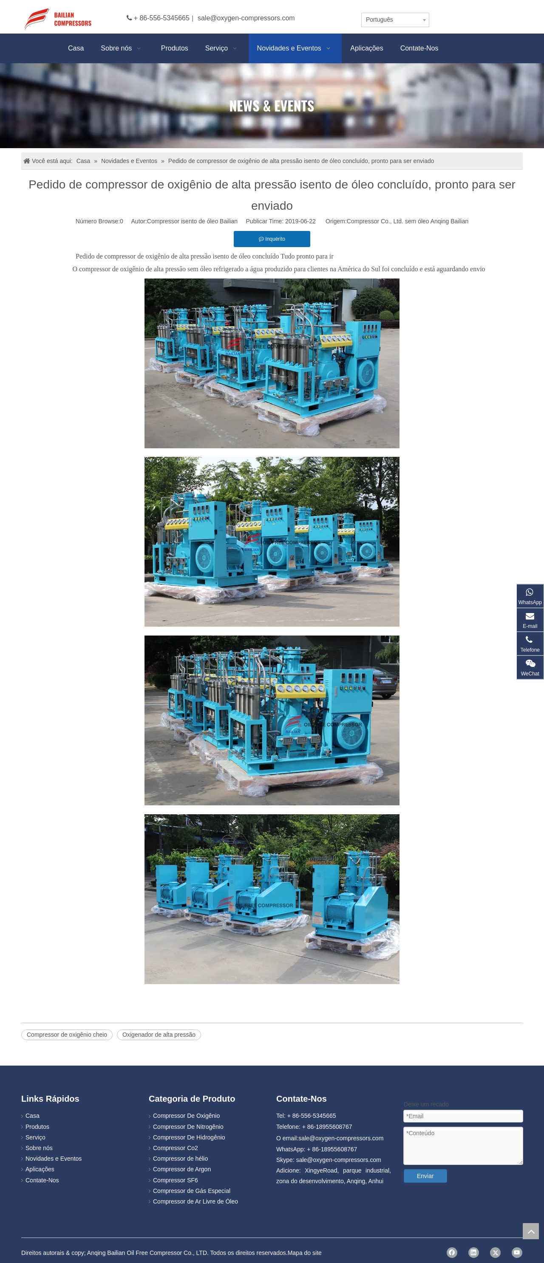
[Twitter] (495, 1252)
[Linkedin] (473, 1252)
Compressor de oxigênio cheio (67, 1034)
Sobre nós (39, 1148)
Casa (33, 1115)
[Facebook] (452, 1252)
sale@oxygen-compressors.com (246, 18)
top (531, 1231)
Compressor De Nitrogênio (188, 1126)
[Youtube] (517, 1252)
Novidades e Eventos (54, 1158)
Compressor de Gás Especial (191, 1190)
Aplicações (40, 1169)
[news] (272, 105)
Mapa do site (305, 1252)
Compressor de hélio (180, 1158)
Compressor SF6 (175, 1180)
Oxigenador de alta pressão (159, 1034)
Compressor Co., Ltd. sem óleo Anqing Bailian (407, 221)
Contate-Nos (42, 1180)
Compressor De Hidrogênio (189, 1137)
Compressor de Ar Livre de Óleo (195, 1201)
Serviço (35, 1137)
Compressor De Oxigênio (186, 1115)
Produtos (37, 1126)
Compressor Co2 (175, 1148)
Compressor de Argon (182, 1169)
